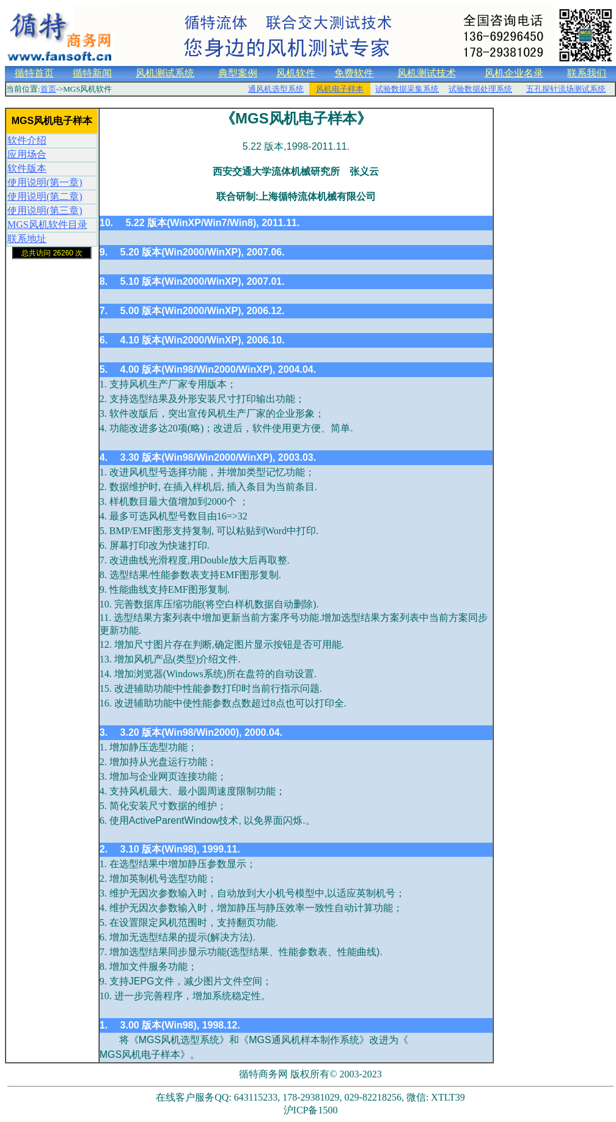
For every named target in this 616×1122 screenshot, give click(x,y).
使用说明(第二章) (44, 196)
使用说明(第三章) (44, 210)
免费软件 (353, 73)
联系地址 (26, 238)
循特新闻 (92, 73)
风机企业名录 (514, 73)
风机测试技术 (426, 73)
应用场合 (26, 154)
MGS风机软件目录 (47, 224)
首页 (48, 89)
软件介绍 (26, 140)
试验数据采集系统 (407, 89)
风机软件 (295, 73)
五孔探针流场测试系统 (566, 89)
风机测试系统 (165, 73)
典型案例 (237, 73)
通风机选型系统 (276, 89)
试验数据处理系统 (480, 89)
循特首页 (34, 73)
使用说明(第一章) (44, 182)
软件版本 (26, 168)
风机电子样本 (340, 89)
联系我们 (586, 73)
